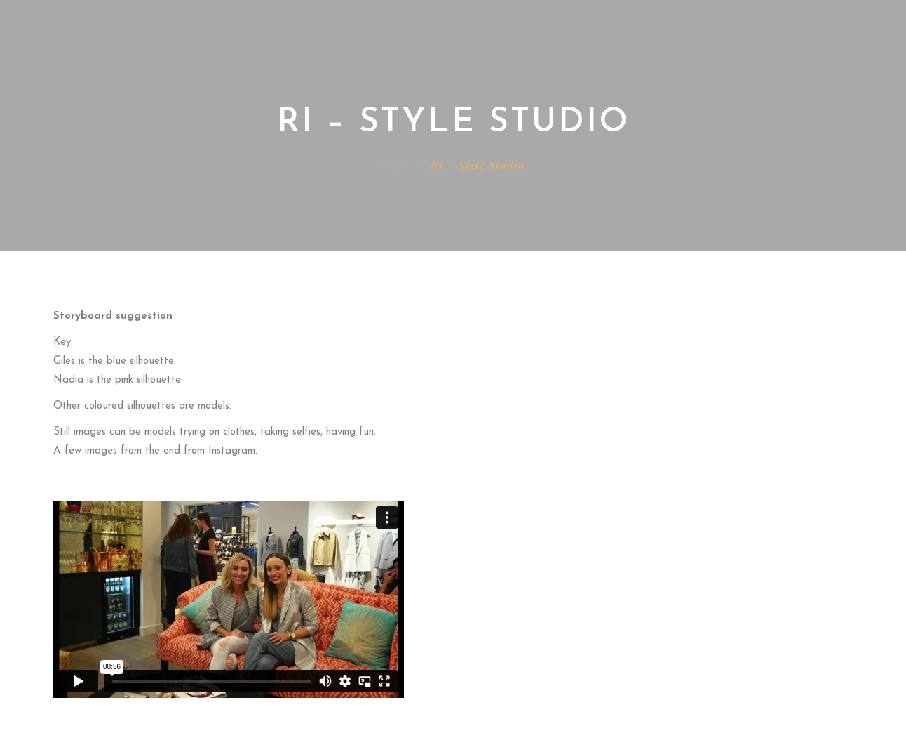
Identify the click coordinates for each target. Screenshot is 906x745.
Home (395, 165)
